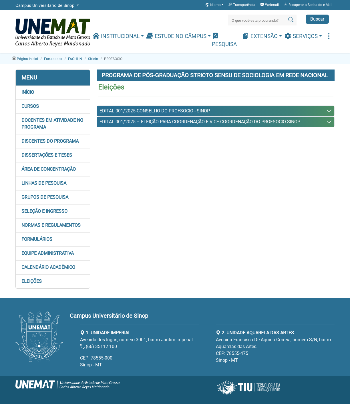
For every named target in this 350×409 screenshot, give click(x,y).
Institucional (116, 35)
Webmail (269, 4)
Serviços (301, 35)
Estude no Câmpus (177, 35)
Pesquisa (224, 39)
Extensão (260, 35)
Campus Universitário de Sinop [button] (45, 5)
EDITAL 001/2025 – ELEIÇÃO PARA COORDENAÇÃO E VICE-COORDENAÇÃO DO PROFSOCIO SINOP (200, 121)
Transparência (241, 4)
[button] (53, 92)
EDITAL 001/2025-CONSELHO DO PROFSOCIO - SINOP (155, 111)
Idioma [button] (214, 5)
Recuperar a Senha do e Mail (307, 4)
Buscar (317, 19)
